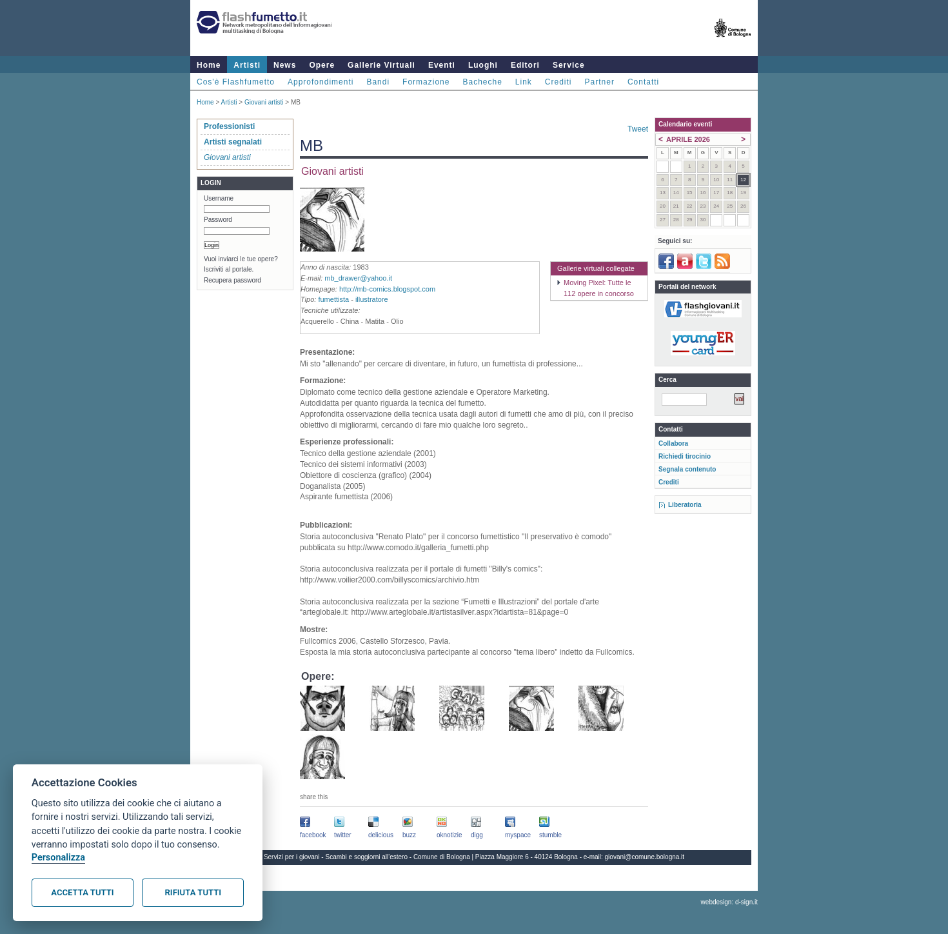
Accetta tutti (82, 892)
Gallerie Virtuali (381, 65)
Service (569, 65)
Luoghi (483, 65)
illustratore (371, 299)
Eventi (441, 65)
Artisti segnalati (233, 141)
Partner (600, 81)
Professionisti (229, 126)
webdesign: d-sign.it (729, 902)
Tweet (637, 129)
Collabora (673, 443)
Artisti (247, 65)
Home (209, 65)
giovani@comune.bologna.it (645, 856)
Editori (525, 65)
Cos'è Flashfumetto (236, 81)
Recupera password (232, 280)
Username (218, 198)
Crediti (558, 81)
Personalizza (58, 857)
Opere (322, 65)
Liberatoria (685, 504)
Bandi (378, 81)
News (284, 65)
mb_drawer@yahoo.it (358, 278)
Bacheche (482, 81)
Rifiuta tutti (193, 892)
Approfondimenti (320, 81)
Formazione (425, 81)
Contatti (643, 81)
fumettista (333, 299)
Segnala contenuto (687, 469)
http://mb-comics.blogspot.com (387, 289)
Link (523, 81)
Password (218, 219)
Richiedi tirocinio (684, 456)
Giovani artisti (264, 102)
